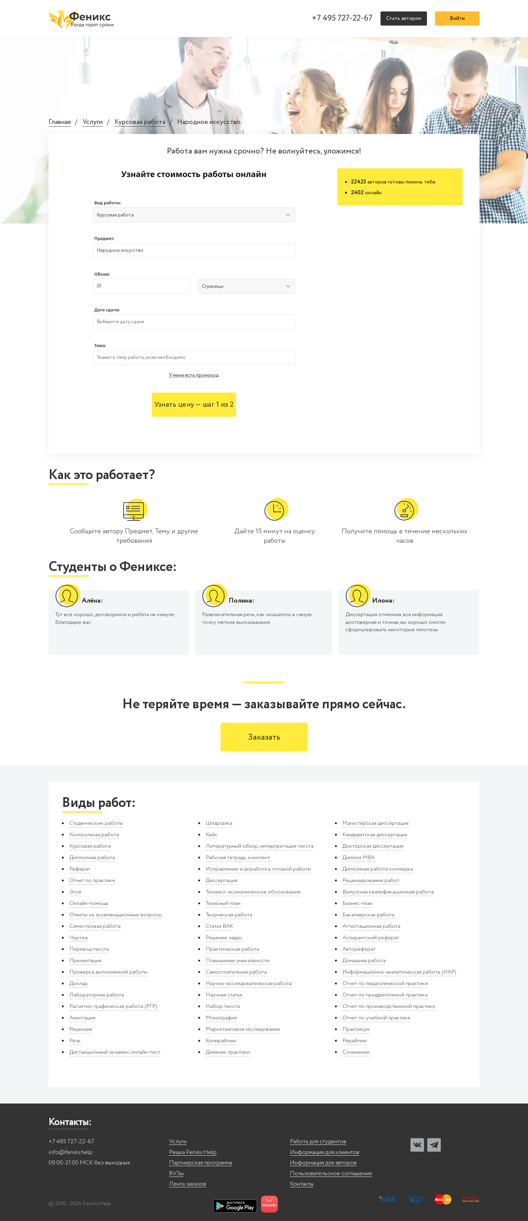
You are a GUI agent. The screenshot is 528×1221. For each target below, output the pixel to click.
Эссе (75, 892)
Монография (221, 1018)
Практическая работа (232, 949)
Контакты (302, 1184)
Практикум (355, 1029)
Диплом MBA (358, 857)
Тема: (100, 345)
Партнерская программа (200, 1163)
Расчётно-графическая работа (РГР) (113, 1006)
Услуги (92, 122)
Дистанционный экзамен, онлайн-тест (114, 1052)
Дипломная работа (92, 857)
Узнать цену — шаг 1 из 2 (194, 405)
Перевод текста (89, 949)
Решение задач (224, 938)
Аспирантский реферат (370, 938)
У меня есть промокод (194, 375)
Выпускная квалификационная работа (388, 892)
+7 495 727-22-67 (342, 18)
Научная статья (224, 995)
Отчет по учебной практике (376, 1018)
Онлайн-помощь (88, 903)
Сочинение (356, 1052)
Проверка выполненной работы (108, 972)
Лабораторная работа (96, 995)
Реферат (79, 869)
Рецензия (80, 1029)
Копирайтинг (221, 1041)
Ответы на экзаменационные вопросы (115, 915)
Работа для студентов (318, 1142)
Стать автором (403, 18)
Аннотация (82, 1018)
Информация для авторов (323, 1163)
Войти (457, 18)
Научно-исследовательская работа (249, 983)
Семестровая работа (95, 926)
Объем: (102, 274)
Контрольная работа (94, 835)
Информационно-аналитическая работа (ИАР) (399, 972)
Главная (59, 122)
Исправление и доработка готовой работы (258, 869)
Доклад (78, 983)
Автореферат (358, 949)
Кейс (212, 835)
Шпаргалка (219, 823)
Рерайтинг (354, 1041)
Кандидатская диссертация (374, 835)
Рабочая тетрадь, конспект (238, 857)
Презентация (85, 960)
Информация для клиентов (324, 1152)
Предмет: (104, 238)
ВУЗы (176, 1174)
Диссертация (221, 880)
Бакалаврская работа (368, 915)
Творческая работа (229, 915)
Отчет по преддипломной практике (385, 995)
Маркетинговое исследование (243, 1029)
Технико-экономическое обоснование (253, 892)
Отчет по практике (92, 880)
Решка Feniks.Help (193, 1152)
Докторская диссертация (372, 846)
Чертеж (78, 938)
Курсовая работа (139, 122)
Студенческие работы (96, 823)
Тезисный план (223, 903)
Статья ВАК (219, 926)
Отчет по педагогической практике (385, 983)
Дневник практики (228, 1052)
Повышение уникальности (237, 960)
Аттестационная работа (371, 926)
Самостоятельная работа (236, 972)
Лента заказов (187, 1184)
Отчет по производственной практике (388, 1006)
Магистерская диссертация (375, 823)
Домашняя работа (364, 960)
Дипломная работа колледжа (377, 869)
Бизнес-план (357, 903)
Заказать (264, 737)
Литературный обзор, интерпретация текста (260, 846)
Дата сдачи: (107, 310)
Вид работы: (107, 203)
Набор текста (223, 1006)
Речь (74, 1041)
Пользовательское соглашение (331, 1174)
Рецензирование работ (370, 880)
